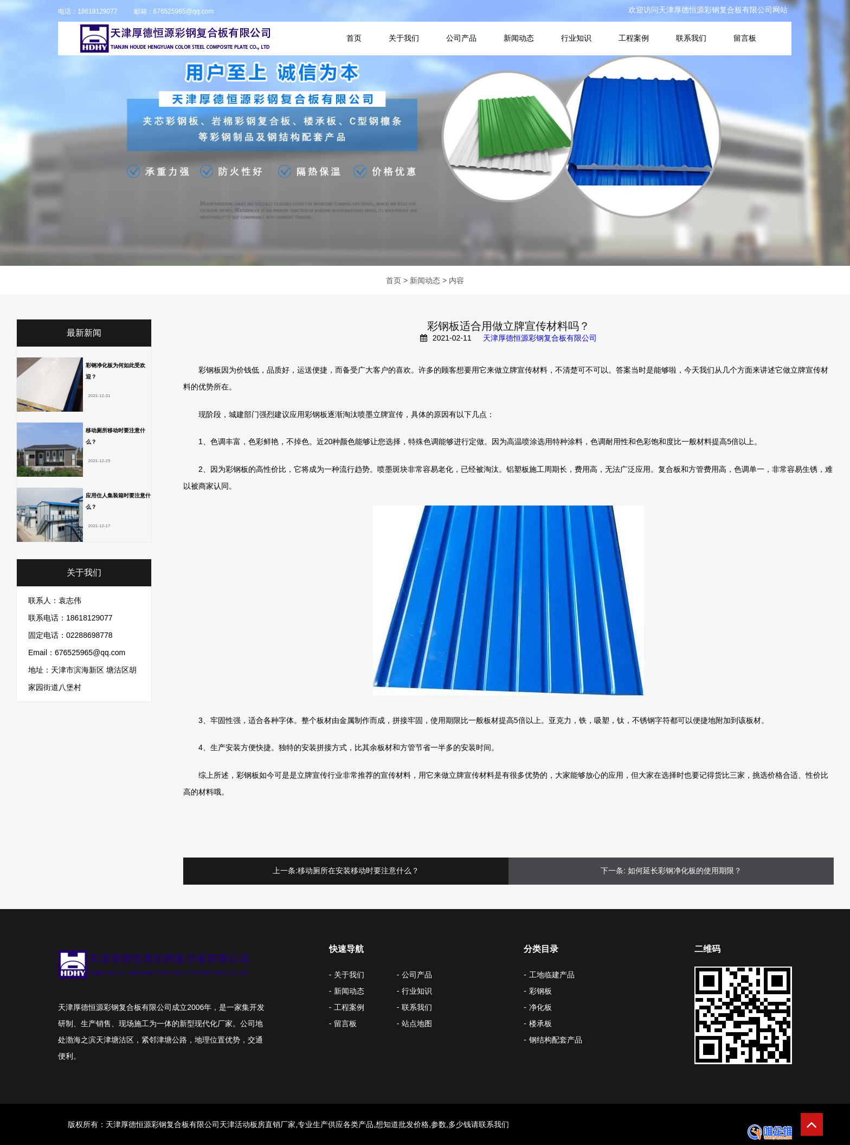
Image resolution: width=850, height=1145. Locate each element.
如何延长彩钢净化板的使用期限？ (685, 870)
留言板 (744, 38)
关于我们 (404, 38)
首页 (354, 38)
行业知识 (576, 38)
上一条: (285, 870)
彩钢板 (540, 991)
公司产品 (461, 38)
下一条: (613, 870)
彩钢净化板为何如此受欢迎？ (115, 371)
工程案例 (634, 38)
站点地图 (417, 1023)
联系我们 (691, 38)
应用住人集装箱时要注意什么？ (118, 501)
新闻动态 (519, 38)
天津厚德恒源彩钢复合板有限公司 (540, 338)
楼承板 (540, 1023)
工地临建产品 (552, 974)
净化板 (540, 1007)
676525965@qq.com (183, 11)
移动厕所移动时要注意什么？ (115, 436)
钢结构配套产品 (555, 1039)
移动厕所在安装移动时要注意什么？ (358, 870)
